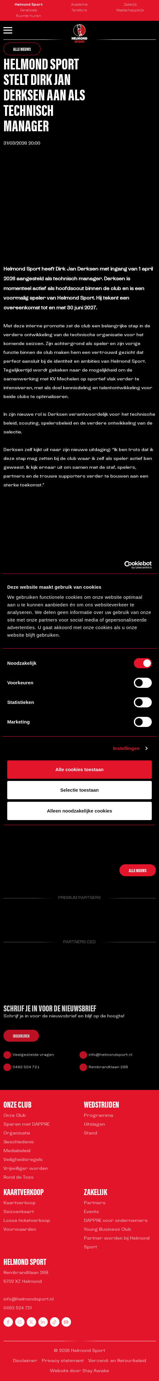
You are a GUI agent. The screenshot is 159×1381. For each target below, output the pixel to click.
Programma (98, 1115)
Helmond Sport (29, 5)
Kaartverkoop (19, 1203)
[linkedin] (43, 1322)
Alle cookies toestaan (79, 769)
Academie (79, 5)
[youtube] (66, 1322)
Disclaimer (25, 1361)
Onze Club (14, 1115)
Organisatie (16, 1133)
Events (91, 1212)
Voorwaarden (19, 1229)
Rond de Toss (18, 1177)
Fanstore (79, 10)
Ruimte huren (28, 16)
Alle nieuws (22, 49)
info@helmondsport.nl (110, 1059)
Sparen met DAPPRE (26, 1124)
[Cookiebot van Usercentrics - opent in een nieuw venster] (124, 565)
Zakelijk (130, 5)
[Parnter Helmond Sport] (14, 918)
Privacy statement (63, 1361)
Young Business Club (107, 1229)
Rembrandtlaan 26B (108, 1071)
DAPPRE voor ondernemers (116, 1220)
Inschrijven (21, 1040)
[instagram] (20, 1322)
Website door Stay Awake (79, 1371)
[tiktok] (54, 1322)
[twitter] (31, 1322)
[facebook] (8, 1322)
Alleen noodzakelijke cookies (79, 810)
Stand (90, 1133)
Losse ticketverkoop (26, 1220)
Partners (95, 1203)
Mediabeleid (16, 1151)
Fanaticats (28, 10)
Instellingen (126, 748)
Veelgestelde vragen (33, 1059)
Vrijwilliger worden (25, 1168)
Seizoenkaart (18, 1212)
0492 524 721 (26, 1071)
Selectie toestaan (79, 790)
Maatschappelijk (130, 10)
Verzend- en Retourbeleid (117, 1361)
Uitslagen (94, 1124)
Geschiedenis (18, 1142)
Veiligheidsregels (23, 1160)
